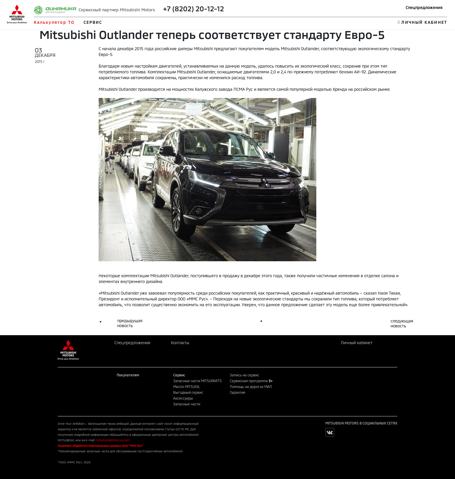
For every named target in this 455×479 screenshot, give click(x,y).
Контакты (180, 342)
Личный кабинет (357, 342)
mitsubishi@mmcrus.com (112, 440)
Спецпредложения (424, 7)
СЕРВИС (93, 22)
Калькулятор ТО (54, 22)
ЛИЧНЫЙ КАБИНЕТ (424, 22)
